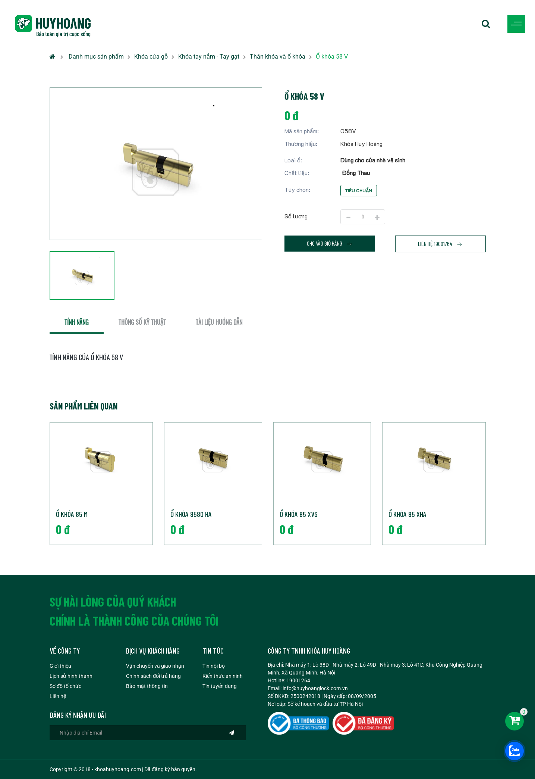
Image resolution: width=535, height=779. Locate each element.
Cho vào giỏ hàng (329, 243)
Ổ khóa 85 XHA (407, 514)
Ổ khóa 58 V (332, 56)
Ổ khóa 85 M (72, 514)
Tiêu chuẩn (358, 190)
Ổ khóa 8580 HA (191, 514)
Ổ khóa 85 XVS (299, 514)
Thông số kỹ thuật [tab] (142, 322)
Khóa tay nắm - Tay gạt (208, 56)
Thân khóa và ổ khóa (277, 56)
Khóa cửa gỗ (151, 56)
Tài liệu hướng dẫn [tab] (219, 322)
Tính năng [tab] (76, 322)
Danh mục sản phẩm (96, 56)
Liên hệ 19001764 (440, 243)
